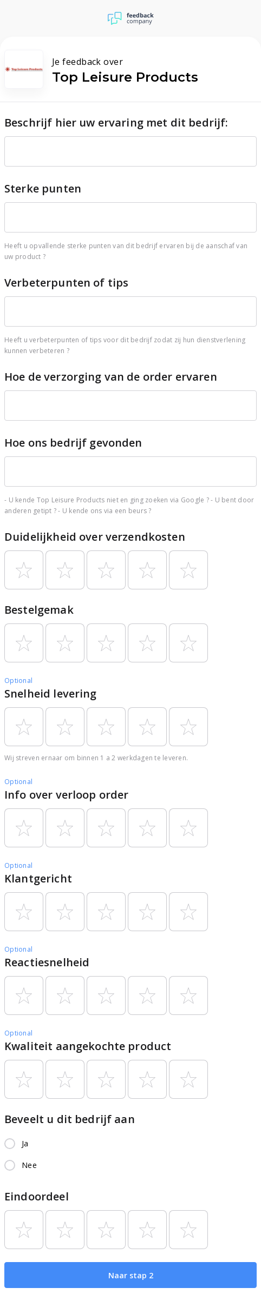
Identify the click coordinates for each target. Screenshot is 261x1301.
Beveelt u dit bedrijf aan (69, 1119)
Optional (18, 680)
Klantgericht (38, 878)
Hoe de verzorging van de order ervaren (110, 376)
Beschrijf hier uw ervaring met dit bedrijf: (116, 122)
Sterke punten (42, 188)
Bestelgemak (39, 609)
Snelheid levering (50, 693)
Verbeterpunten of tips (66, 282)
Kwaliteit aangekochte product (87, 1046)
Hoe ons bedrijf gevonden (73, 442)
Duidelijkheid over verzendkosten (94, 536)
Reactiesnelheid (46, 962)
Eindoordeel (36, 1196)
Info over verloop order (66, 794)
